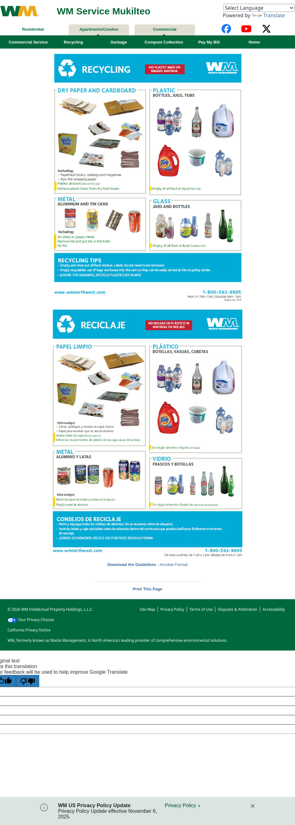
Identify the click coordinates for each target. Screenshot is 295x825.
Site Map (147, 609)
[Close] (252, 806)
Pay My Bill (209, 42)
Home (254, 42)
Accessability (274, 609)
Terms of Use (201, 609)
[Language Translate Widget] (258, 8)
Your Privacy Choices (31, 619)
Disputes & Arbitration (237, 609)
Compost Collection (164, 42)
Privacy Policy (180, 805)
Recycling (73, 42)
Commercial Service (28, 42)
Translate (268, 15)
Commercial (164, 29)
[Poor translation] (27, 681)
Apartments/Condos (98, 29)
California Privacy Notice (29, 630)
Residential (33, 29)
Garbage (118, 42)
